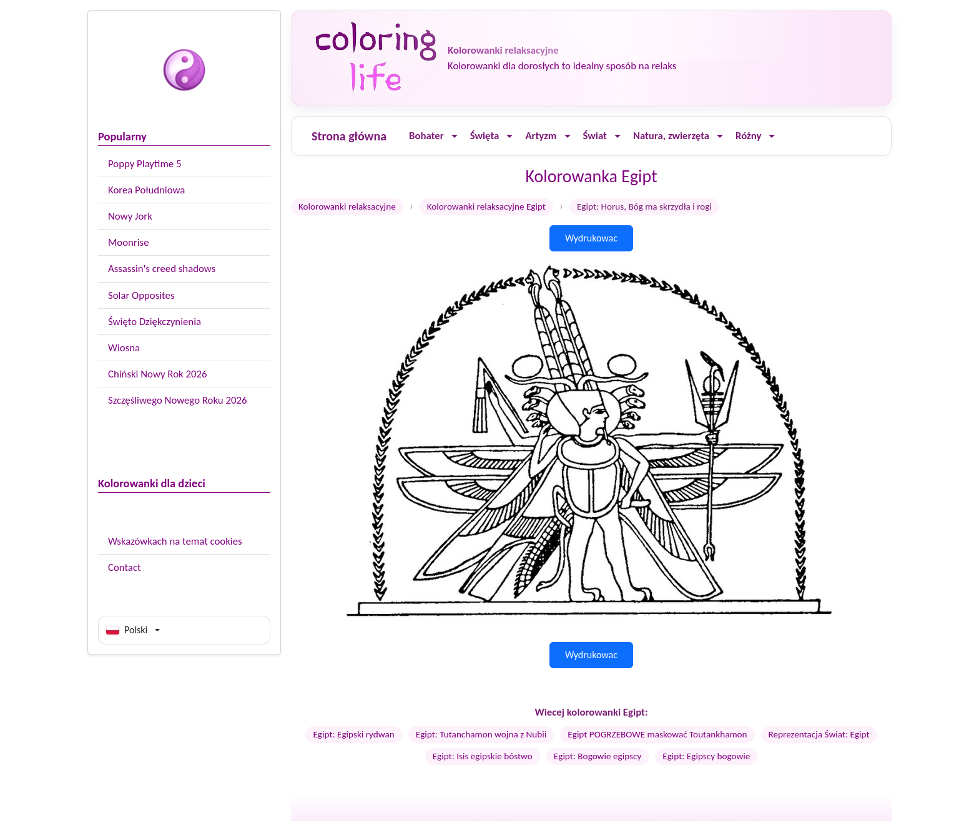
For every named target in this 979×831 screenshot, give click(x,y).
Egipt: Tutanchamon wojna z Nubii (481, 734)
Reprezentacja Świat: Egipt (819, 734)
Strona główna (349, 136)
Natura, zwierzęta (671, 135)
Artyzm (540, 135)
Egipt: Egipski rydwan (353, 734)
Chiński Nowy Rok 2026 (157, 374)
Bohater (426, 135)
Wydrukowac (591, 238)
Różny (748, 135)
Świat (595, 135)
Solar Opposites (141, 295)
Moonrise (128, 242)
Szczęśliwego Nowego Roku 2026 (177, 400)
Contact (124, 567)
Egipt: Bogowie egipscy (597, 756)
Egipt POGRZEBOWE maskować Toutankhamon (657, 734)
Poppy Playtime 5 (144, 163)
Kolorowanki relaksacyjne (347, 206)
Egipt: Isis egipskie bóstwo (483, 756)
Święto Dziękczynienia (154, 321)
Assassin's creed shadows (161, 268)
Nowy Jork (130, 216)
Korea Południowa (146, 190)
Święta (484, 135)
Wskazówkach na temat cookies (175, 541)
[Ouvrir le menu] (454, 136)
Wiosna (124, 347)
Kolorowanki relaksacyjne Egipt (486, 206)
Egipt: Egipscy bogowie (706, 756)
